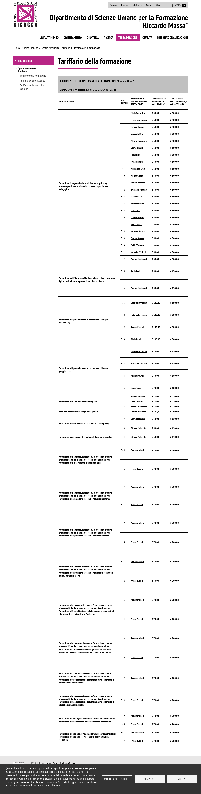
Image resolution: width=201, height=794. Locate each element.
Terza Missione (127, 38)
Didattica (93, 38)
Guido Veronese (137, 245)
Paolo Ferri (135, 154)
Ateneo (113, 5)
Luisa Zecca (135, 210)
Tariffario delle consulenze (32, 80)
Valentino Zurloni (138, 252)
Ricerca (108, 38)
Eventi (149, 5)
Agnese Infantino (138, 182)
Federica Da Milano (139, 314)
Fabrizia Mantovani (139, 259)
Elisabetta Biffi (137, 133)
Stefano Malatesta (138, 428)
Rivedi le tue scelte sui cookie (117, 779)
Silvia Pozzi (136, 339)
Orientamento (73, 38)
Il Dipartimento (49, 38)
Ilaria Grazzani (137, 401)
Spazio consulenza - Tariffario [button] (27, 70)
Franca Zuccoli (137, 468)
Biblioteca (137, 5)
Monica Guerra (137, 175)
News (158, 5)
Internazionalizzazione (172, 38)
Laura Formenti (137, 147)
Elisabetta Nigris (137, 217)
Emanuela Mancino (139, 189)
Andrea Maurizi (137, 327)
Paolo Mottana (137, 196)
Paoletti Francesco (138, 411)
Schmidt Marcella (138, 418)
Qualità (147, 38)
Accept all (182, 779)
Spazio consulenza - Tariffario (56, 48)
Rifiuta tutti (149, 779)
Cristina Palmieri (137, 238)
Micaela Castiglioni (139, 140)
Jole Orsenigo (136, 224)
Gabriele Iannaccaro (139, 302)
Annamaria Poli (137, 450)
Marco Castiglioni (138, 396)
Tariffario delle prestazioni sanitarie (32, 87)
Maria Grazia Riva (138, 113)
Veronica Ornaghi (138, 231)
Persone (124, 5)
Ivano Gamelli (137, 161)
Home (17, 48)
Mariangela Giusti (138, 168)
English (168, 5)
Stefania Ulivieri (137, 203)
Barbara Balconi (137, 127)
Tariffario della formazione (87, 48)
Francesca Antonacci (139, 120)
